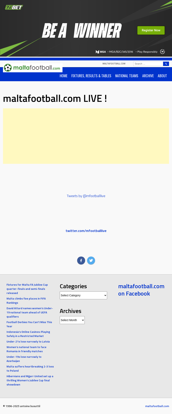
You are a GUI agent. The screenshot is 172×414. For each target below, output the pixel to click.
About (162, 75)
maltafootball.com (114, 63)
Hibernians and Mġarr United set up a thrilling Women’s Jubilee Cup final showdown (30, 380)
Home (63, 75)
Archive (148, 75)
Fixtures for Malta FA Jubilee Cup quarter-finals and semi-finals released (27, 288)
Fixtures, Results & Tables (91, 75)
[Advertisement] (86, 136)
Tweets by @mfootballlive (86, 195)
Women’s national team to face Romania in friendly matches (26, 349)
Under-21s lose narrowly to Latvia (28, 341)
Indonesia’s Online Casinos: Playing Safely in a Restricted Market (28, 334)
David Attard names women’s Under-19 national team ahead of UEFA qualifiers (30, 312)
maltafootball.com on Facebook (141, 289)
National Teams (126, 75)
